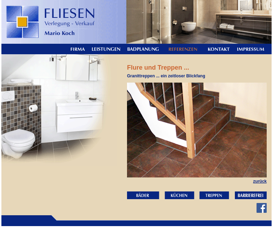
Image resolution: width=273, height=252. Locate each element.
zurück (260, 181)
